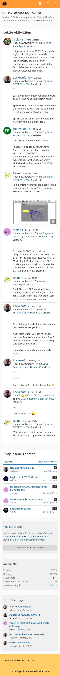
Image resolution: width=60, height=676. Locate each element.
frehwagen (20, 129)
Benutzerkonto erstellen (30, 547)
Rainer (17, 173)
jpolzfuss (19, 39)
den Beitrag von (40, 395)
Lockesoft (19, 77)
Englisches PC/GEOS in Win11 (24, 614)
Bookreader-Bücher (19, 642)
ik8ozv (53, 585)
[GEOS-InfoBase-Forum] (5, 4)
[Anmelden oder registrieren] (48, 4)
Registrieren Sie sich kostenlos (26, 536)
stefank (18, 230)
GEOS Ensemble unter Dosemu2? (30, 311)
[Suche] (40, 4)
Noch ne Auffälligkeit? (20, 606)
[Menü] (56, 4)
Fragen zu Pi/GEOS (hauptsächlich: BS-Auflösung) (33, 235)
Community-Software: (30, 671)
